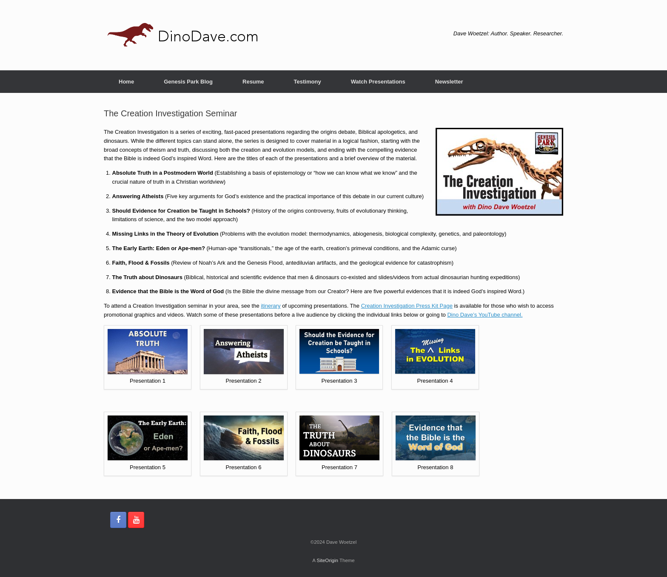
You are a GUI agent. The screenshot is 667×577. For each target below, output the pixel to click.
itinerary (270, 306)
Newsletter (449, 81)
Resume (253, 81)
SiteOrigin (327, 560)
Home (126, 81)
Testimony (307, 81)
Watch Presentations (378, 81)
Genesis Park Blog (188, 81)
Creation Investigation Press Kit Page (407, 306)
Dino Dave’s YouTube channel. (484, 315)
